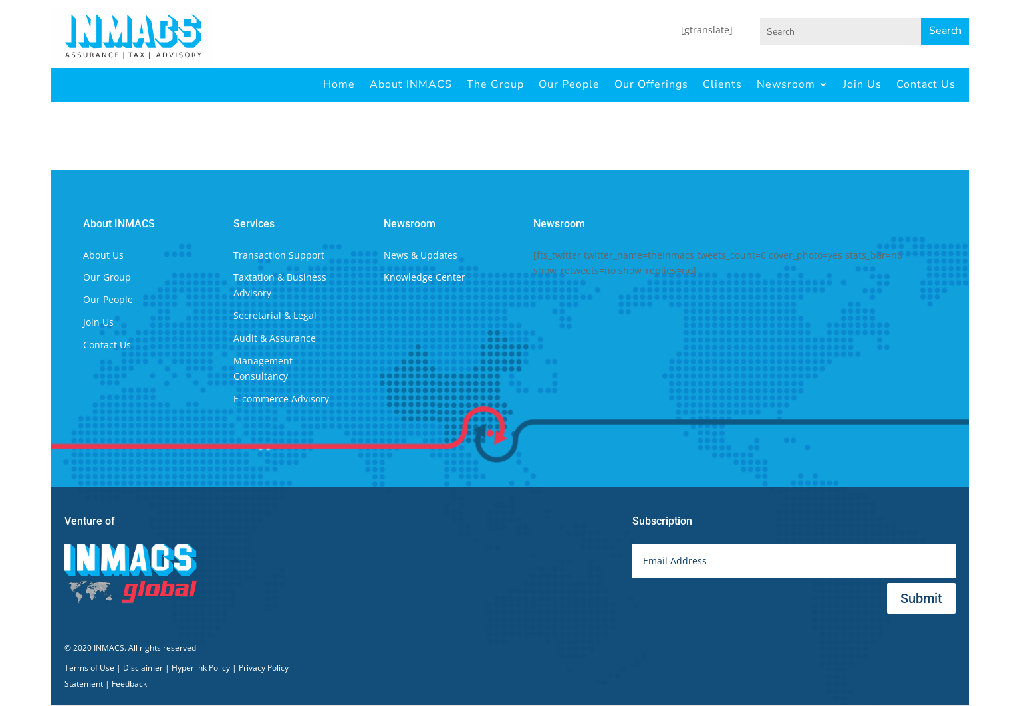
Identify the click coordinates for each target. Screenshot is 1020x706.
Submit (921, 598)
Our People (569, 84)
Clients (722, 84)
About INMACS (411, 84)
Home (339, 84)
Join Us (862, 84)
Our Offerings (651, 84)
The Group (495, 84)
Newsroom (786, 84)
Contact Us (926, 84)
